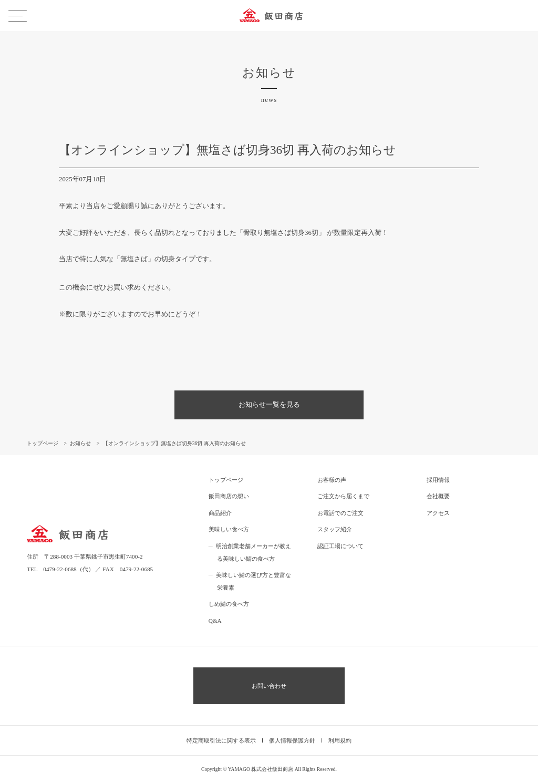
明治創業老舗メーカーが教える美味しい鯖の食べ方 (253, 552)
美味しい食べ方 (229, 529)
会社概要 (438, 496)
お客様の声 (331, 480)
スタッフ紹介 (334, 529)
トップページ (226, 480)
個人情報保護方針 (292, 740)
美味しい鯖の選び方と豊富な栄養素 (253, 581)
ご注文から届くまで (343, 496)
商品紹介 (220, 513)
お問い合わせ (269, 686)
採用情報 (438, 480)
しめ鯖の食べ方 (229, 604)
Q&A (215, 620)
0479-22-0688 (59, 569)
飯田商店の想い (229, 496)
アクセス (438, 513)
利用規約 (339, 740)
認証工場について (340, 546)
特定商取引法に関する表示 (221, 740)
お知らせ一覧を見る (269, 404)
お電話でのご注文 (340, 513)
